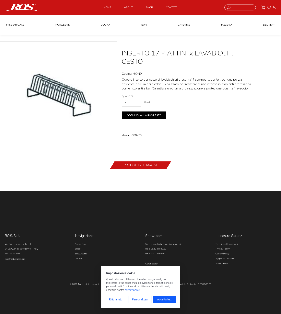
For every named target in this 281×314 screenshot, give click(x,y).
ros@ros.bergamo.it (15, 259)
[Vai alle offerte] (263, 7)
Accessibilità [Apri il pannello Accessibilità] (222, 263)
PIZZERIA (226, 25)
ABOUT (128, 7)
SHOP (149, 7)
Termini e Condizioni (227, 244)
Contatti (79, 258)
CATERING (184, 25)
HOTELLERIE (62, 25)
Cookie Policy (222, 253)
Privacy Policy (223, 248)
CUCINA (105, 25)
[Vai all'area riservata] (274, 7)
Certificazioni (152, 263)
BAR (144, 25)
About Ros (80, 244)
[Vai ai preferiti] (269, 7)
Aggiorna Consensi (225, 258)
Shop (77, 248)
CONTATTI (172, 7)
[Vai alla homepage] (21, 7)
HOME (107, 7)
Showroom (81, 253)
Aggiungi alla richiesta (143, 115)
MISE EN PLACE (15, 25)
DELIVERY (269, 25)
